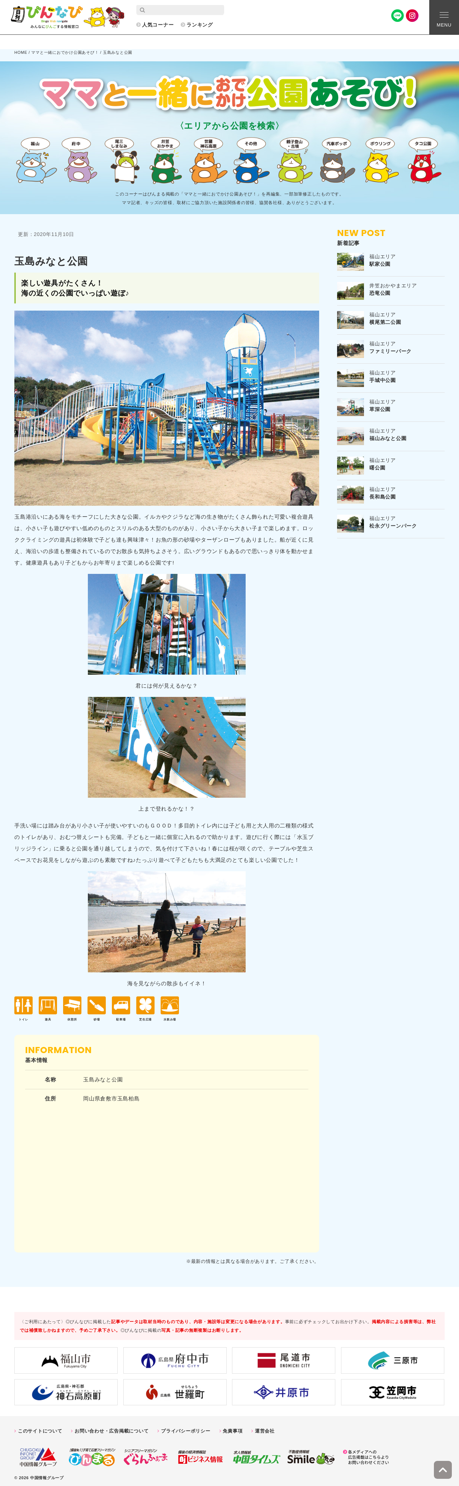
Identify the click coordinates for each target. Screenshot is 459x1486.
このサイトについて (40, 1428)
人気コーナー (158, 25)
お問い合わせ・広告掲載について (111, 1428)
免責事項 (232, 1428)
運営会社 (265, 1428)
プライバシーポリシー (185, 1428)
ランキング (199, 25)
